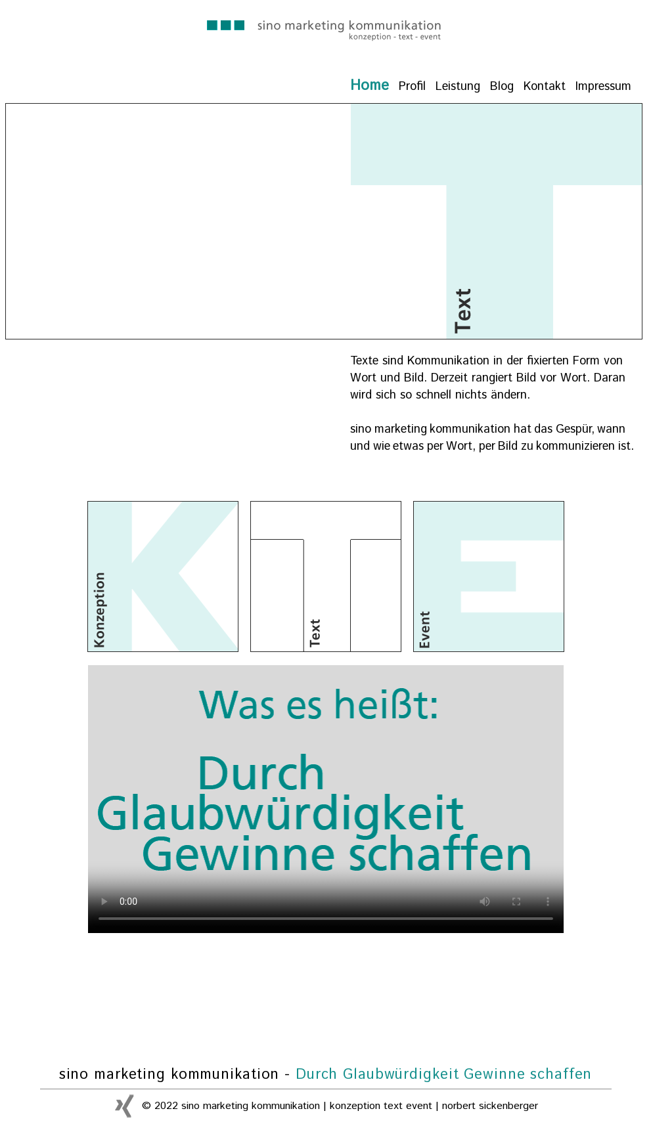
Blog (502, 86)
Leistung (458, 86)
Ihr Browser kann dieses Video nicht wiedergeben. (326, 799)
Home (369, 86)
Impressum (603, 86)
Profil (412, 86)
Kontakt (545, 86)
